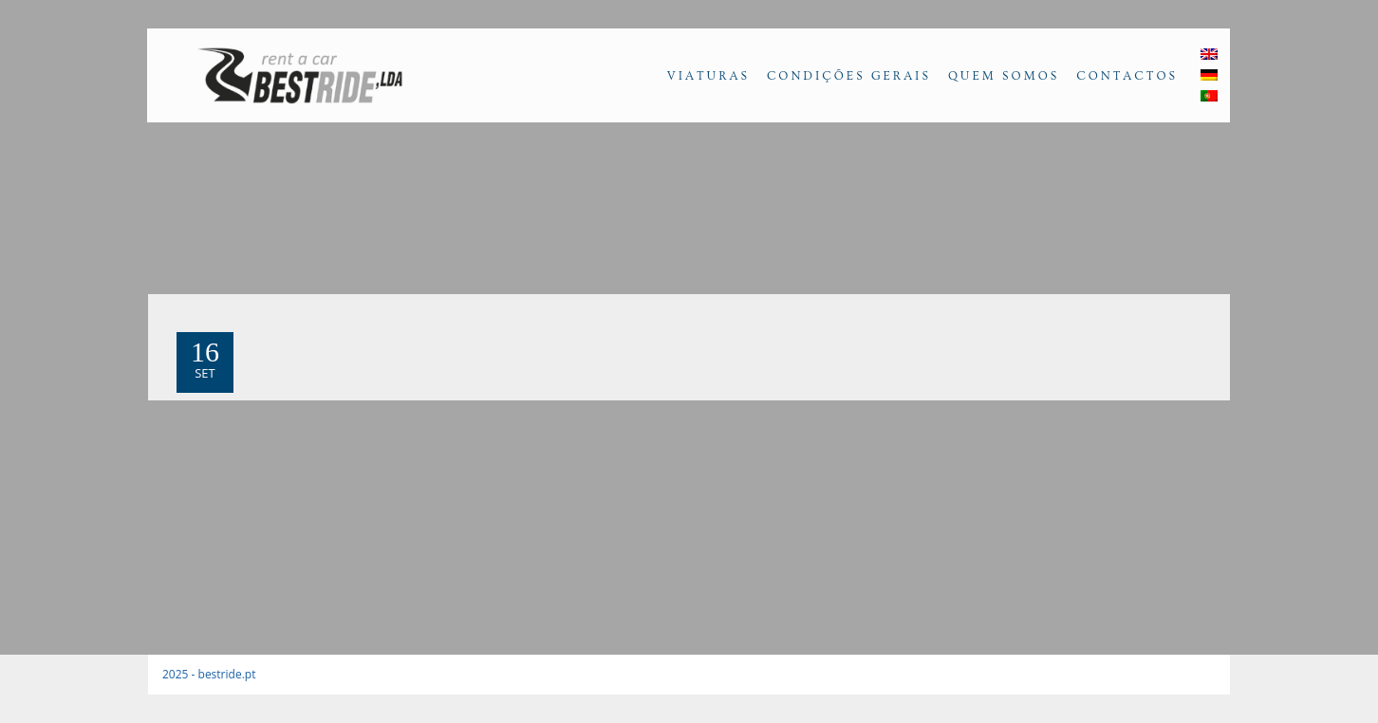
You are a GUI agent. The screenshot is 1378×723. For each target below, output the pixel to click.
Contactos (1127, 76)
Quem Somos (1003, 76)
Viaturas (708, 76)
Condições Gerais (849, 76)
